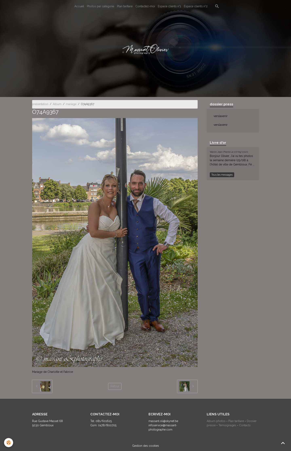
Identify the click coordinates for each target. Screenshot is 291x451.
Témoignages (227, 425)
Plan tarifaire (125, 6)
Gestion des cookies (145, 445)
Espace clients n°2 (196, 6)
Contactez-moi (145, 6)
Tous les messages (222, 174)
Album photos (216, 421)
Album (57, 104)
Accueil (79, 6)
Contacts (245, 425)
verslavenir (221, 116)
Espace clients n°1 (169, 6)
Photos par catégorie (100, 6)
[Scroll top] (283, 443)
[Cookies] (8, 442)
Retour (115, 386)
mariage (71, 104)
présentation (40, 104)
